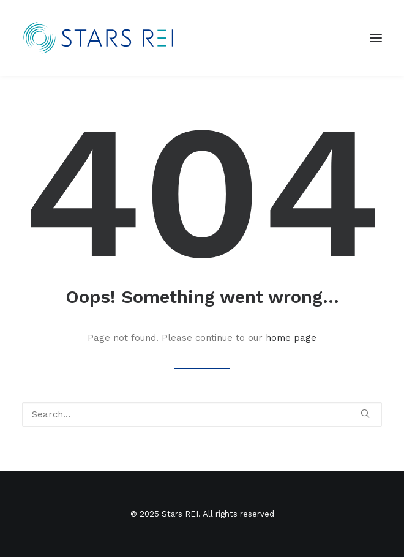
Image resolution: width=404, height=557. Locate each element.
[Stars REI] (104, 38)
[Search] (202, 414)
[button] (365, 413)
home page (291, 337)
